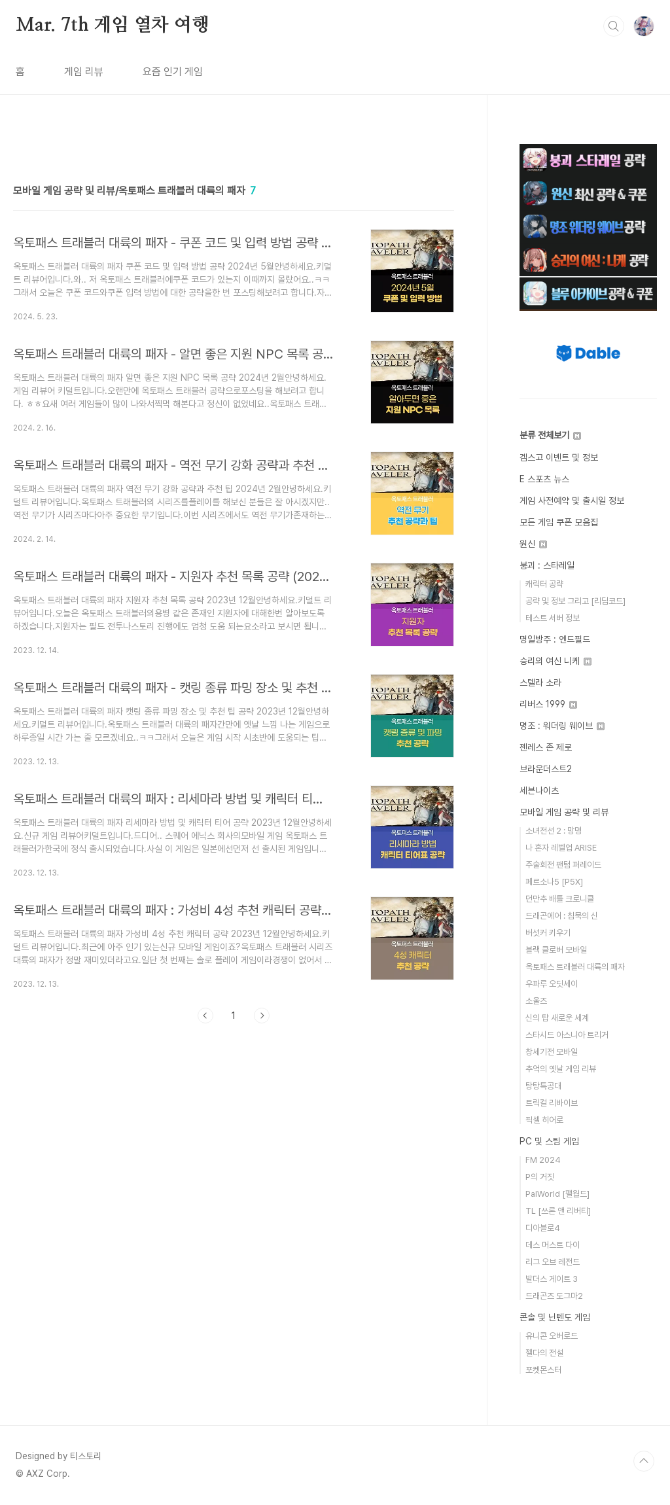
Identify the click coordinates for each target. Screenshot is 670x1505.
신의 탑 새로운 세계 (557, 1018)
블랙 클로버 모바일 (556, 950)
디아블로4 (542, 1228)
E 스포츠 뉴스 (544, 479)
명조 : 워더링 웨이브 (562, 725)
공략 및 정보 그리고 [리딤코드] (575, 601)
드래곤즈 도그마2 (554, 1296)
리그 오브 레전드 (552, 1262)
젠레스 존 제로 (546, 747)
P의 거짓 (539, 1177)
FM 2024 (543, 1160)
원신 (533, 544)
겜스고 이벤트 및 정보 (559, 457)
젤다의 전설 (544, 1353)
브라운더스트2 (546, 769)
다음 (262, 1015)
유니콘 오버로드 (551, 1336)
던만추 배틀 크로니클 (559, 899)
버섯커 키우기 (548, 933)
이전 (205, 1015)
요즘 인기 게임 (173, 71)
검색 (614, 26)
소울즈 (536, 1001)
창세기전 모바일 (551, 1052)
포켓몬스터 (543, 1370)
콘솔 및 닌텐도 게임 (555, 1317)
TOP (643, 1461)
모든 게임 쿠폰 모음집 (559, 522)
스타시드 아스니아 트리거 (566, 1035)
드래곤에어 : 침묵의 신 (561, 916)
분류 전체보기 (550, 435)
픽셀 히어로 (544, 1120)
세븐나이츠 (539, 790)
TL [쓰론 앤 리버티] (558, 1211)
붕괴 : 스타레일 (547, 565)
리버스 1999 (548, 704)
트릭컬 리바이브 (551, 1103)
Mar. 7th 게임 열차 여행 (112, 25)
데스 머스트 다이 (552, 1245)
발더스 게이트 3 (551, 1279)
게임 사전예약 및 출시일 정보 (572, 500)
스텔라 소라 (540, 682)
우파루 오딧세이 (551, 984)
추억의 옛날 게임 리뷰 (560, 1069)
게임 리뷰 (83, 71)
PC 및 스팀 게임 (549, 1141)
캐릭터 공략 (544, 584)
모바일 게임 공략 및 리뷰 (564, 812)
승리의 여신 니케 (555, 661)
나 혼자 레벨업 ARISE (561, 848)
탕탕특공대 (543, 1086)
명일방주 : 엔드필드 (555, 639)
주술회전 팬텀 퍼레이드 (563, 865)
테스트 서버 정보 (552, 618)
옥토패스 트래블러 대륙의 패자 (575, 967)
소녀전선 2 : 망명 (553, 831)
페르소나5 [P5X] (554, 882)
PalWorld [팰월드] (557, 1194)
